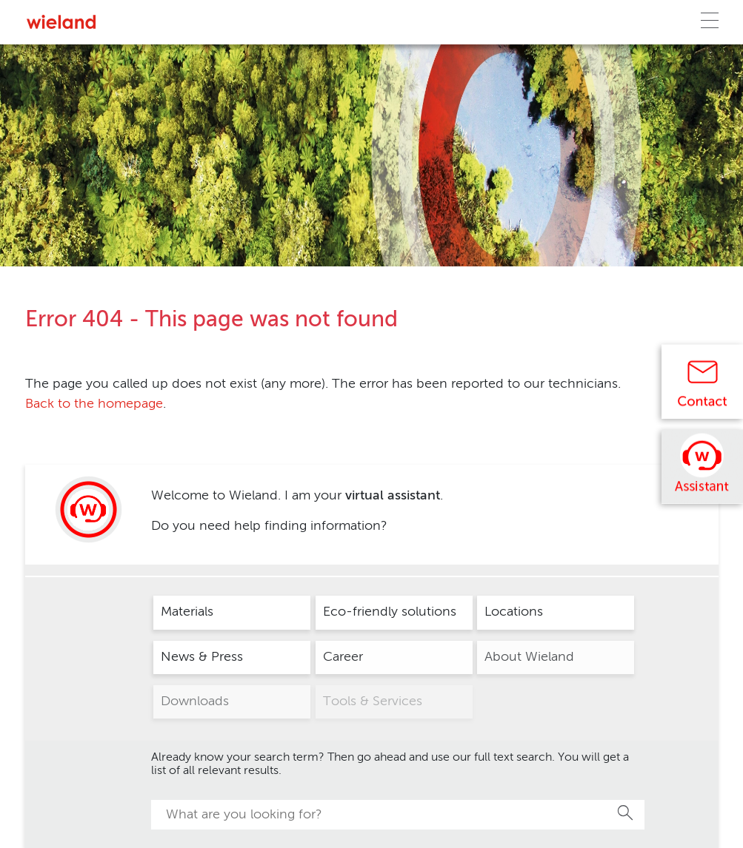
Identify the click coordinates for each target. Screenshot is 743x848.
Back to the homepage (94, 404)
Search (626, 812)
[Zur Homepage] (61, 22)
